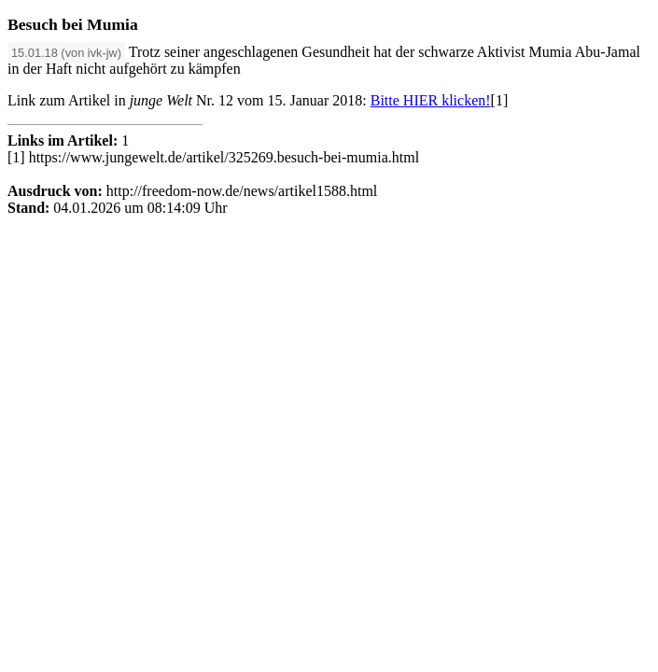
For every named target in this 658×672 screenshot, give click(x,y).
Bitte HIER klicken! (431, 100)
